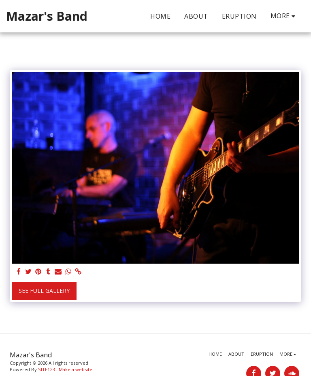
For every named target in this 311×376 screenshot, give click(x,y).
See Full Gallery (44, 290)
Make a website (75, 369)
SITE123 (46, 369)
